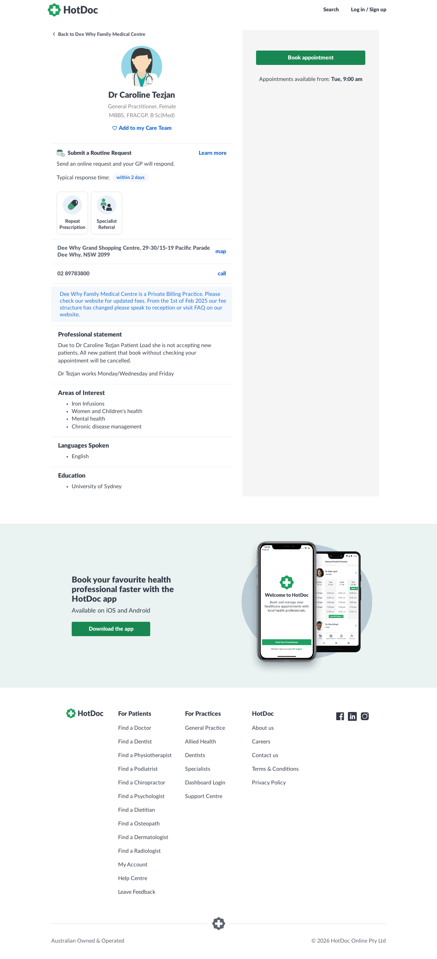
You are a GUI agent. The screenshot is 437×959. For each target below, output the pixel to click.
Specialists (197, 769)
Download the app (111, 629)
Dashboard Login (205, 782)
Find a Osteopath (139, 823)
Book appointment (311, 57)
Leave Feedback (136, 892)
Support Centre (203, 796)
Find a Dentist (135, 741)
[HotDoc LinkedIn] (352, 716)
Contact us (265, 755)
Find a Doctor (134, 728)
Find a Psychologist (141, 796)
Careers (261, 741)
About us (263, 728)
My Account (132, 864)
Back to (98, 34)
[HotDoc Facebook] (340, 716)
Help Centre (132, 878)
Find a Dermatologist (143, 837)
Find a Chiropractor (141, 782)
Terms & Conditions (275, 769)
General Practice (205, 728)
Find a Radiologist (139, 851)
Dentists (195, 755)
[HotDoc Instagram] (364, 716)
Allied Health (200, 741)
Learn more (213, 153)
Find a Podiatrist (138, 769)
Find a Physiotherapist (145, 755)
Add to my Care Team (142, 128)
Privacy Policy (269, 782)
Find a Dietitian (136, 810)
